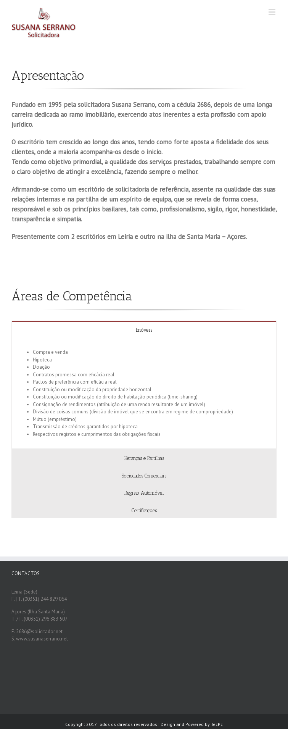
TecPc (217, 724)
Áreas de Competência (71, 296)
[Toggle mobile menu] (273, 12)
